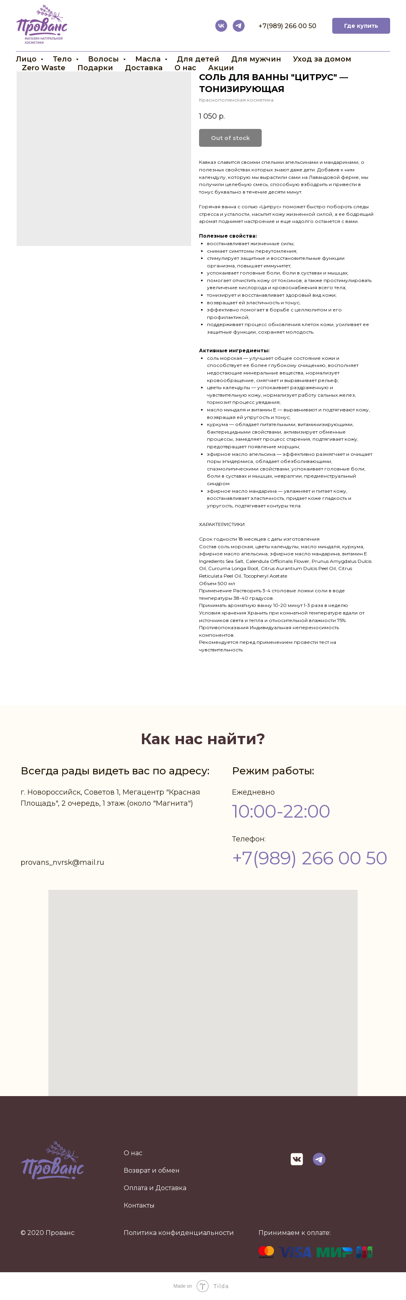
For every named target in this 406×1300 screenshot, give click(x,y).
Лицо (27, 59)
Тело (63, 59)
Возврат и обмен (152, 1170)
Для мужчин (256, 59)
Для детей (198, 59)
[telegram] (239, 26)
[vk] (221, 26)
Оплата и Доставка (155, 1188)
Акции (221, 67)
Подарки (95, 67)
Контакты (139, 1205)
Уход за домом (322, 59)
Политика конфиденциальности (179, 1233)
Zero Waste (43, 67)
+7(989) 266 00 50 (287, 26)
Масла (149, 59)
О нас (185, 67)
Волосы (104, 59)
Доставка (144, 67)
